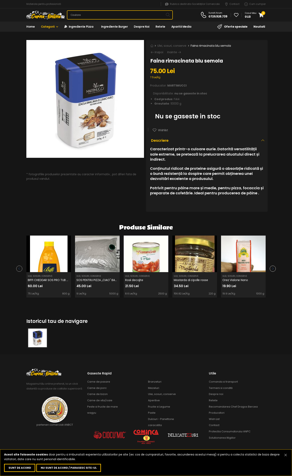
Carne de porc (97, 388)
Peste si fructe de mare (102, 407)
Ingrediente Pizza (78, 27)
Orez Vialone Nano (235, 280)
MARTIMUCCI (177, 85)
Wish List (214, 419)
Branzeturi (154, 382)
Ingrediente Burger (114, 27)
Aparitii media (181, 27)
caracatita (155, 425)
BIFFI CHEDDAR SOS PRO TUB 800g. (51, 280)
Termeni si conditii (221, 388)
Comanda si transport (223, 382)
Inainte (172, 52)
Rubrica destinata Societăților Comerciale (192, 4)
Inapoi (159, 52)
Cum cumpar (255, 4)
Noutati (259, 27)
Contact (232, 4)
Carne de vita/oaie (99, 400)
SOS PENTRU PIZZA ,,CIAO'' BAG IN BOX (101, 280)
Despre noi (141, 27)
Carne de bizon (97, 394)
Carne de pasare (98, 382)
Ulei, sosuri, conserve (171, 46)
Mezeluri (153, 388)
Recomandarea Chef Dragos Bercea (233, 407)
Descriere (160, 140)
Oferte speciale (232, 26)
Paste (152, 413)
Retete (160, 27)
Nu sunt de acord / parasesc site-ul (69, 468)
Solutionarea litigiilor (222, 438)
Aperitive (154, 400)
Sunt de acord (20, 468)
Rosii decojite (134, 280)
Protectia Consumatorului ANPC (229, 431)
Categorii (48, 27)
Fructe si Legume (159, 407)
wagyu (91, 413)
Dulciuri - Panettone (161, 419)
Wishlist (162, 130)
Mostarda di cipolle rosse (191, 280)
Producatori (216, 413)
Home (30, 27)
